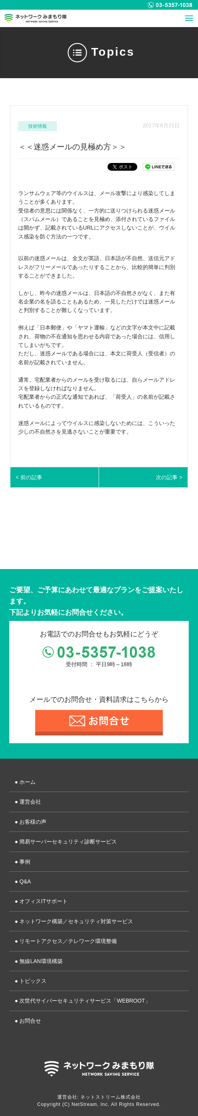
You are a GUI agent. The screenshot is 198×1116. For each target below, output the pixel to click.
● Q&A (23, 881)
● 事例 (22, 862)
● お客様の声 (30, 822)
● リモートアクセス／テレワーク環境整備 (66, 941)
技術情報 (37, 126)
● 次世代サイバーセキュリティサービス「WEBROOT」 (82, 1001)
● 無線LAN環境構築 (39, 961)
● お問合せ (28, 1021)
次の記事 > (169, 477)
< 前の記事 (29, 477)
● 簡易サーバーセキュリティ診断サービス (66, 841)
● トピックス (30, 981)
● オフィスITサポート (41, 901)
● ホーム (25, 782)
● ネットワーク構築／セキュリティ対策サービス (74, 921)
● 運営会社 (28, 802)
